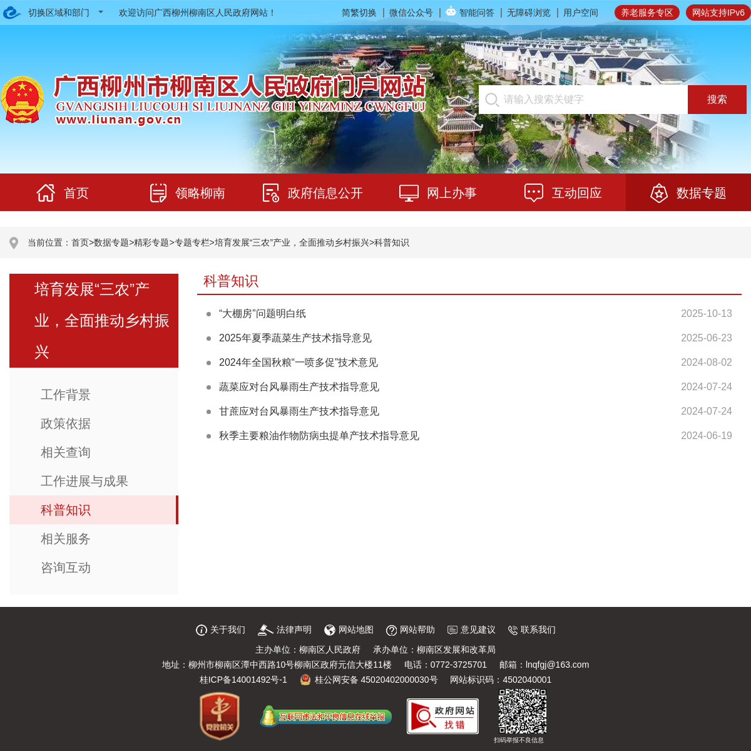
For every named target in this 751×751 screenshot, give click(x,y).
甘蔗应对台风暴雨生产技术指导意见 (299, 411)
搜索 (717, 99)
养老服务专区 (647, 13)
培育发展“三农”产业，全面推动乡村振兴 (292, 242)
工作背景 (66, 394)
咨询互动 (66, 567)
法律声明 (285, 629)
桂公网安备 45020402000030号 (369, 680)
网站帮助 (410, 629)
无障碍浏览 (529, 13)
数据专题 (111, 242)
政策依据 (66, 423)
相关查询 (66, 452)
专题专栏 (192, 242)
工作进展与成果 (84, 481)
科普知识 (391, 242)
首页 (80, 242)
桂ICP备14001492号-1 (243, 680)
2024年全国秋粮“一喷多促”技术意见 (298, 362)
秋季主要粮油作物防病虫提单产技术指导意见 (319, 435)
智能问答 (476, 13)
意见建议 (471, 629)
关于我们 (220, 629)
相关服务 (66, 539)
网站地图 (349, 629)
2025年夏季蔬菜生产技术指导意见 (295, 338)
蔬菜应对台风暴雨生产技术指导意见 (299, 386)
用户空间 (580, 13)
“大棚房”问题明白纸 (262, 313)
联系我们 (532, 629)
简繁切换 (359, 13)
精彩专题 (151, 242)
